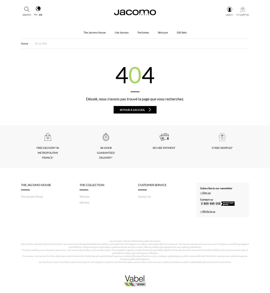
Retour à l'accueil (135, 109)
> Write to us (207, 211)
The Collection (92, 186)
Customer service (152, 186)
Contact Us (144, 196)
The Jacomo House (95, 32)
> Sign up (205, 192)
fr (35, 14)
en (40, 14)
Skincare (163, 32)
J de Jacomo (122, 32)
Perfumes (143, 32)
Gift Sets (182, 32)
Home (24, 43)
